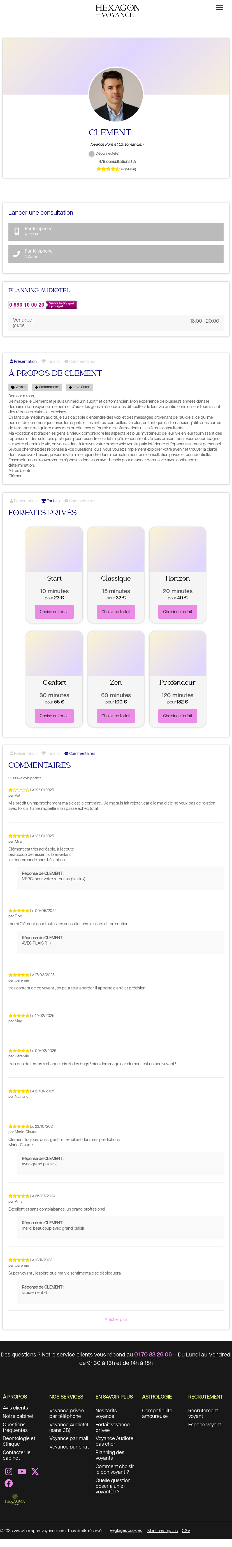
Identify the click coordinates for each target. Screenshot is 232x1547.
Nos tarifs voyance (106, 1421)
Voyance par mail (68, 1446)
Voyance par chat (69, 1455)
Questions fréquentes (15, 1435)
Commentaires (79, 370)
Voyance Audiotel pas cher (115, 1449)
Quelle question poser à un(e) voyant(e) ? (113, 1494)
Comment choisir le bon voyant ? (115, 1477)
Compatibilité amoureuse (157, 1421)
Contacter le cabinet (17, 1463)
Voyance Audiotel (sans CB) (68, 1435)
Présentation (23, 370)
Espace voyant (204, 1432)
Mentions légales (162, 1539)
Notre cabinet (18, 1424)
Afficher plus (116, 1327)
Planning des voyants (110, 1463)
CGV (186, 1539)
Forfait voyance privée (113, 1435)
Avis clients (15, 1415)
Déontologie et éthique (19, 1449)
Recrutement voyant (203, 1421)
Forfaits (50, 370)
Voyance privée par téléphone (66, 1421)
